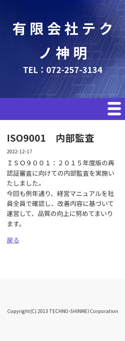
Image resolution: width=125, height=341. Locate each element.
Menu (115, 109)
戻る (13, 239)
